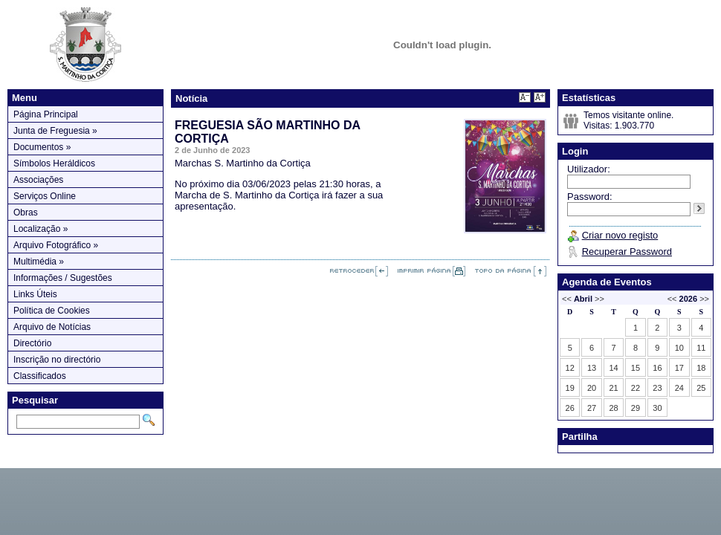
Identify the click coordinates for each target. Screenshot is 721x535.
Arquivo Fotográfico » (55, 245)
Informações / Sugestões (62, 278)
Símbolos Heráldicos (54, 163)
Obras (25, 212)
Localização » (40, 229)
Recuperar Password (627, 251)
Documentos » (42, 147)
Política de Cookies (51, 310)
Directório (32, 343)
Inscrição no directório (56, 359)
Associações (38, 180)
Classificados (39, 376)
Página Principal (45, 114)
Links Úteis (35, 294)
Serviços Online (44, 196)
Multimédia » (38, 261)
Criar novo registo (620, 235)
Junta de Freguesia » (55, 131)
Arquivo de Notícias (52, 327)
